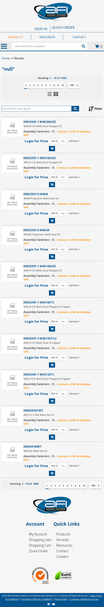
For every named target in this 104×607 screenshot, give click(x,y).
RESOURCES (47, 37)
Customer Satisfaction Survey (84, 599)
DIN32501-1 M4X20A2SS (40, 122)
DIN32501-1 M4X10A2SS (40, 266)
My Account (38, 534)
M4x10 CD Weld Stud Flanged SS (43, 270)
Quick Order (38, 551)
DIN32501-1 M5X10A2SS (40, 158)
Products (63, 534)
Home (6, 58)
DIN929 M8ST (33, 446)
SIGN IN (41, 28)
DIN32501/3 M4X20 (36, 230)
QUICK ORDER (63, 27)
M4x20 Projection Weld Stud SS (42, 234)
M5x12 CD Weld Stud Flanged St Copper (47, 378)
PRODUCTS (15, 37)
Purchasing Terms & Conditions (36, 599)
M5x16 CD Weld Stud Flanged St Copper (47, 306)
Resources (64, 545)
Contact (62, 551)
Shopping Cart (40, 545)
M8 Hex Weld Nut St (35, 450)
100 (72, 85)
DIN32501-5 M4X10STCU (40, 338)
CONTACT (79, 37)
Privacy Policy (61, 599)
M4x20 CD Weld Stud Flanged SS (43, 126)
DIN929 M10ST (33, 410)
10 (62, 85)
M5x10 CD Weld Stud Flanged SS (43, 162)
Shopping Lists (40, 539)
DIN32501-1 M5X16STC (39, 302)
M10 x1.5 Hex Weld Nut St (39, 414)
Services (62, 539)
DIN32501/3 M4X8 (36, 194)
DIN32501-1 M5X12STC (39, 374)
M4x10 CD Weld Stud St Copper (42, 342)
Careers (62, 556)
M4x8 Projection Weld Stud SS (41, 198)
